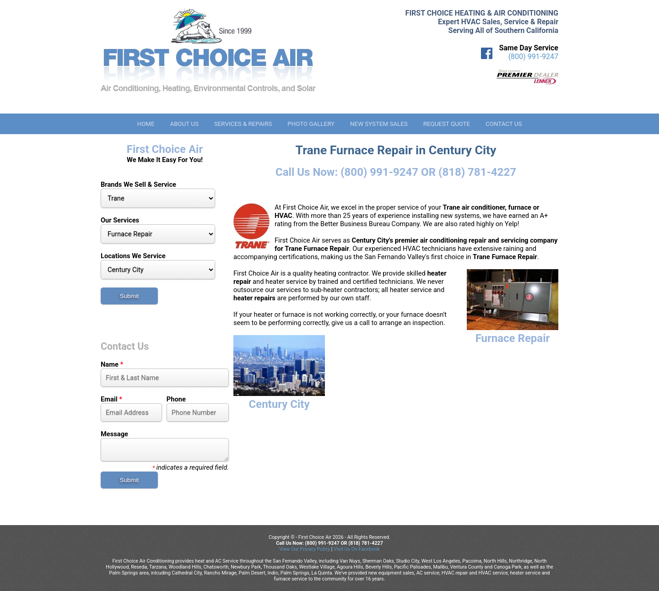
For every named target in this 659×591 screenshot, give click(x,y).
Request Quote (446, 123)
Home (146, 123)
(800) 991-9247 (533, 56)
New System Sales (379, 123)
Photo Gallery (311, 123)
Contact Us (504, 123)
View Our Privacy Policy (304, 549)
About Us (184, 123)
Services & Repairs (243, 123)
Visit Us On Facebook (357, 549)
